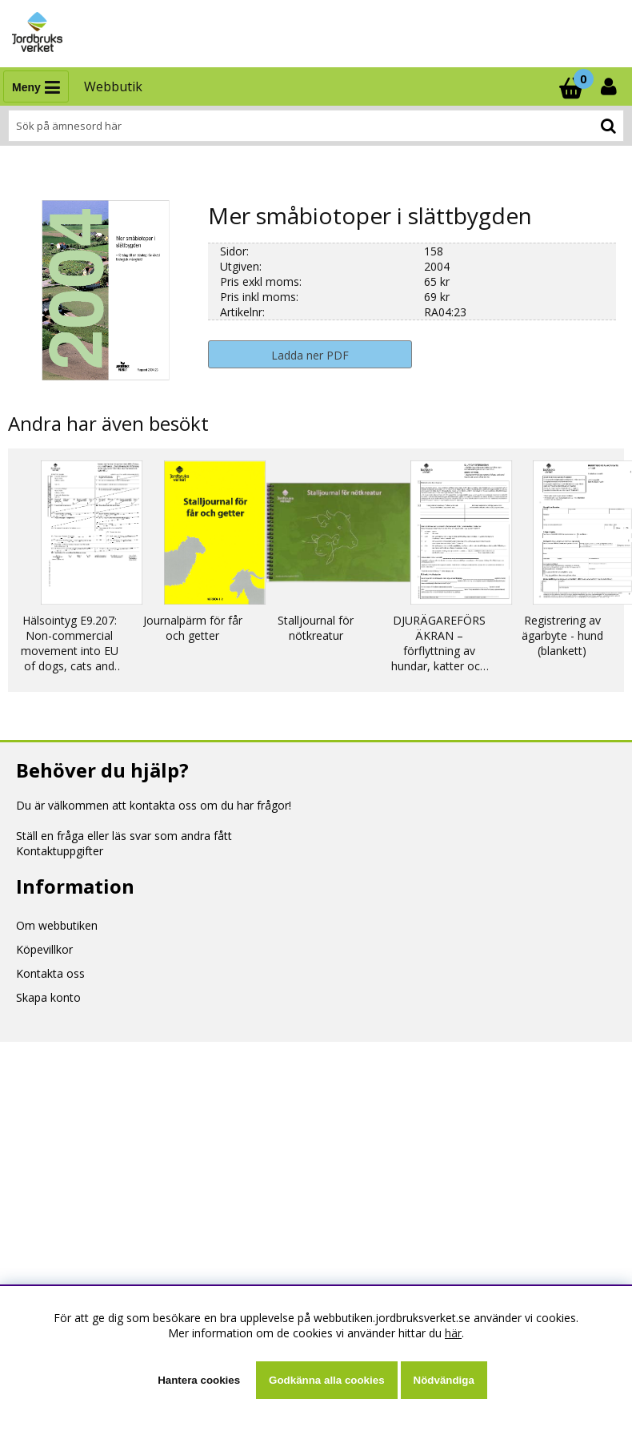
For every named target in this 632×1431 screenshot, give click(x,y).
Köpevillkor (44, 949)
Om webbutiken (57, 925)
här (453, 1333)
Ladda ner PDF (310, 355)
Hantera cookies (199, 1380)
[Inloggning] (610, 86)
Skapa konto (48, 997)
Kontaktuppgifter (59, 850)
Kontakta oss (50, 973)
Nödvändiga (444, 1380)
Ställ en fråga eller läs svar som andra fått (124, 835)
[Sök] (316, 126)
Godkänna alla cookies (326, 1380)
